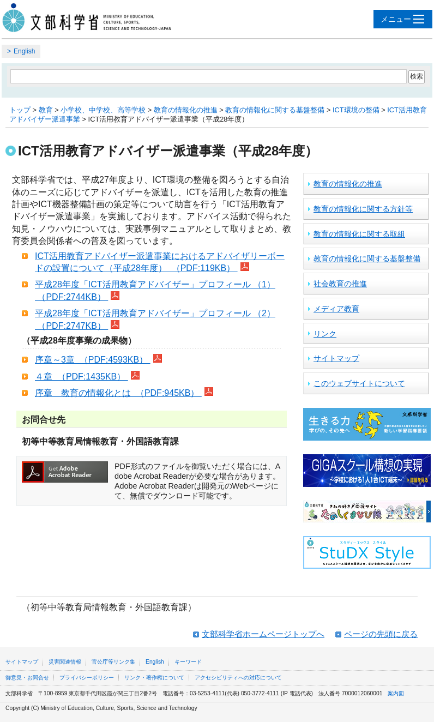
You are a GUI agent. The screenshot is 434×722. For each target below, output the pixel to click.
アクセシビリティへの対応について (238, 678)
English (24, 51)
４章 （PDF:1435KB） (81, 376)
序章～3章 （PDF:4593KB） (92, 359)
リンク (325, 333)
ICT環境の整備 (356, 110)
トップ (20, 110)
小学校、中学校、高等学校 (103, 110)
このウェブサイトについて (359, 383)
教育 (46, 110)
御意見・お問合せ (27, 678)
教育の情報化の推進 (186, 110)
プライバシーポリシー (86, 678)
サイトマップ (336, 358)
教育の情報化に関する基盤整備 (274, 110)
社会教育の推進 (340, 283)
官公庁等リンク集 (113, 662)
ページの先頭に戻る (381, 634)
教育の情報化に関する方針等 (363, 208)
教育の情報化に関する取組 (359, 234)
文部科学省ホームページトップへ (263, 634)
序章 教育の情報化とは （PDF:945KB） (118, 393)
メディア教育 (336, 308)
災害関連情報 (65, 662)
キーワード (188, 662)
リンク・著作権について (154, 678)
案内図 (396, 693)
